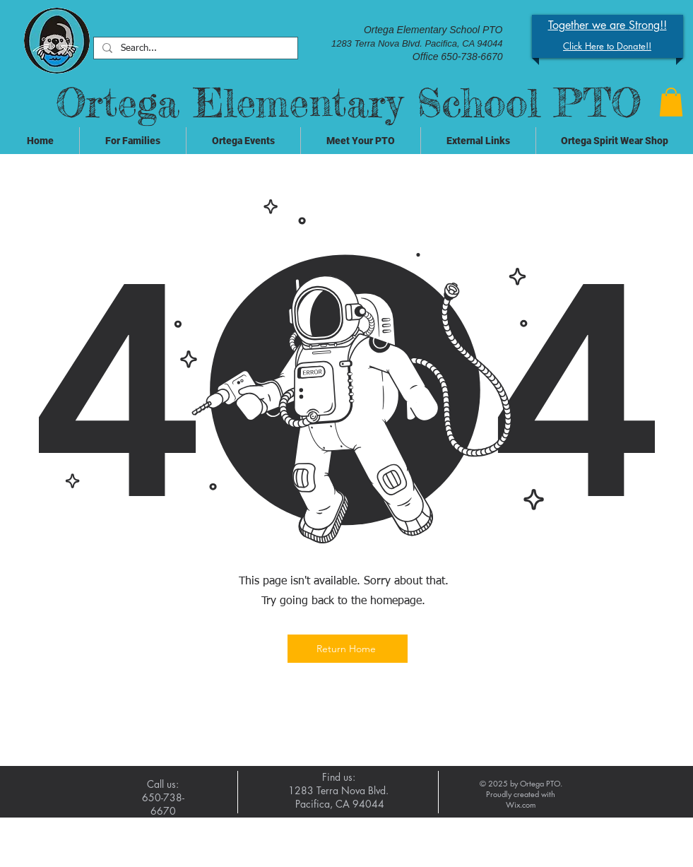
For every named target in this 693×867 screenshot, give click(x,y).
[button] (671, 102)
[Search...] (194, 49)
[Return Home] (348, 649)
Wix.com (520, 804)
